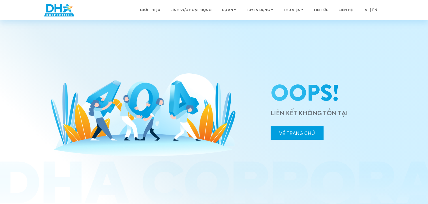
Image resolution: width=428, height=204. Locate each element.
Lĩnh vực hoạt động (191, 10)
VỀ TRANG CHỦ (297, 133)
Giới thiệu (150, 10)
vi (367, 10)
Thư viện (292, 10)
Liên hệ (346, 10)
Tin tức (320, 10)
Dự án (227, 10)
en (374, 10)
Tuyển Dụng (258, 10)
